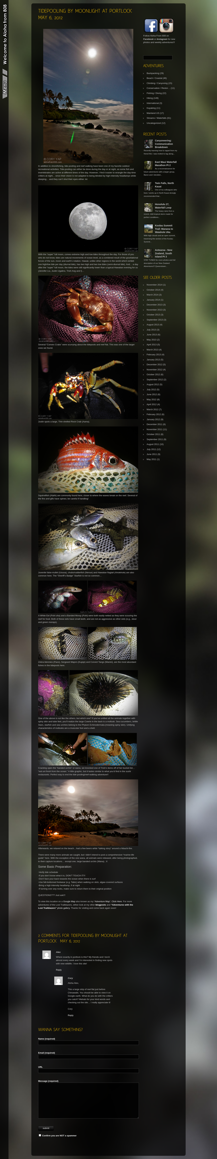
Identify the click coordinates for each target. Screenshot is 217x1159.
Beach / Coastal (154, 78)
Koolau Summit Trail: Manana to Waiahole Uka (164, 228)
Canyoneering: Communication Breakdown (164, 144)
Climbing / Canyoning (157, 83)
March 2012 (152, 409)
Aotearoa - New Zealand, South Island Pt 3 (163, 253)
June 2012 (152, 394)
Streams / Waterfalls (156, 118)
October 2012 (153, 374)
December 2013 (154, 304)
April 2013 (152, 344)
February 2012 (154, 414)
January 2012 (153, 419)
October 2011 (153, 434)
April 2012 (152, 404)
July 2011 (151, 449)
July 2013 (151, 329)
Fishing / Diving (154, 93)
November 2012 (154, 369)
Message (48, 1081)
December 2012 (154, 364)
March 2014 (152, 294)
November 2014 (154, 284)
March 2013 (152, 349)
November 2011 (154, 429)
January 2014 (153, 300)
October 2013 (153, 314)
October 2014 (153, 290)
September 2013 (155, 319)
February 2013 (154, 354)
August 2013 (153, 324)
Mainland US (153, 113)
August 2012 (153, 384)
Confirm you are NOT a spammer (58, 1135)
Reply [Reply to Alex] (59, 970)
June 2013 (152, 334)
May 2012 (151, 399)
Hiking (150, 98)
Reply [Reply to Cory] (70, 1015)
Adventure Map (102, 901)
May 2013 (151, 339)
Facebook (148, 39)
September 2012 (155, 379)
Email (46, 1053)
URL (40, 1067)
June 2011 (152, 454)
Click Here (117, 901)
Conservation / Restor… (158, 88)
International (153, 103)
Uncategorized (154, 123)
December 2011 (154, 424)
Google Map (69, 901)
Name (46, 1039)
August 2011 (153, 444)
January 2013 (153, 359)
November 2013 (154, 310)
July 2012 (151, 389)
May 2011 (151, 459)
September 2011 (155, 439)
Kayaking (151, 108)
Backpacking (153, 73)
